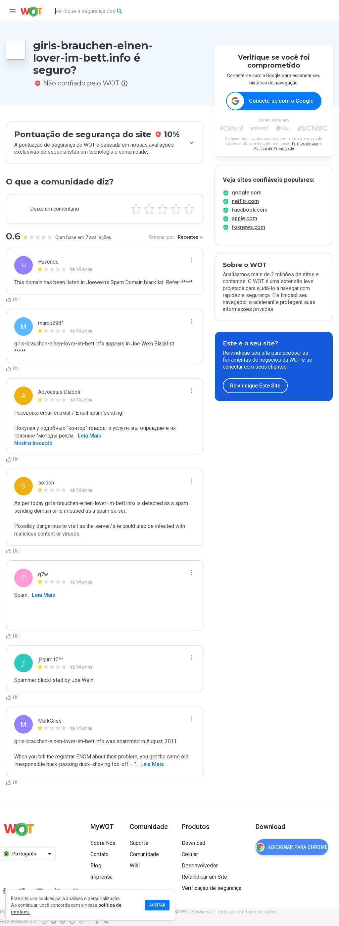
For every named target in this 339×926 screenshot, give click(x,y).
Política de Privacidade (274, 149)
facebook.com (249, 214)
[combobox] (89, 11)
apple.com (244, 223)
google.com (247, 197)
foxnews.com (248, 232)
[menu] (13, 11)
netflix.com (245, 206)
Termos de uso (304, 144)
